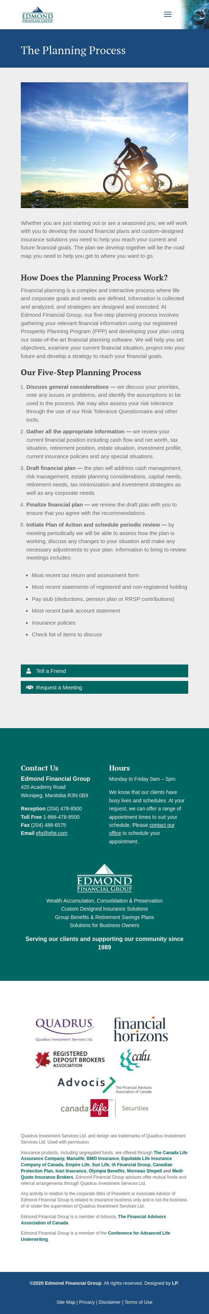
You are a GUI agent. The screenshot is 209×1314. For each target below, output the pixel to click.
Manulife (75, 1158)
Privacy (87, 1302)
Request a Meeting (59, 687)
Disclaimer (109, 1302)
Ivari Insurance (70, 1171)
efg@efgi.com (52, 833)
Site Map (66, 1302)
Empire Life (77, 1164)
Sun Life (100, 1164)
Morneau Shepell (144, 1171)
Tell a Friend (51, 671)
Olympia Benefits (106, 1171)
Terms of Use (138, 1302)
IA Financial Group (131, 1164)
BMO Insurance (103, 1158)
